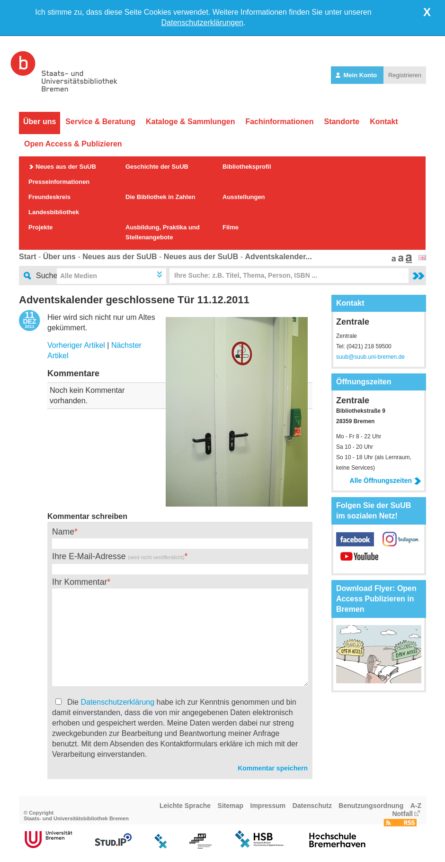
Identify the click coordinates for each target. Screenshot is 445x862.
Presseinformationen (58, 181)
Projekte (40, 227)
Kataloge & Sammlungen (190, 122)
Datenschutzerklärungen (202, 22)
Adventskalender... (278, 257)
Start (27, 257)
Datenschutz (312, 805)
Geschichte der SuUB (156, 166)
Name (63, 531)
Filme (230, 227)
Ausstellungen (243, 196)
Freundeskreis (49, 196)
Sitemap (230, 805)
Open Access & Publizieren (73, 144)
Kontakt (384, 122)
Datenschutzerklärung (117, 702)
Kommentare (73, 373)
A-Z (415, 805)
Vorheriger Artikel (76, 345)
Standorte (341, 122)
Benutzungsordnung (370, 805)
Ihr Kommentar (79, 582)
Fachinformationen (279, 122)
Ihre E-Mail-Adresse (118, 556)
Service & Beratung (100, 122)
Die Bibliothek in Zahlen (160, 196)
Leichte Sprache (185, 805)
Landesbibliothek (53, 212)
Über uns (39, 122)
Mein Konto (357, 75)
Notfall (402, 813)
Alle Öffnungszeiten (385, 480)
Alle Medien (78, 276)
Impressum (268, 805)
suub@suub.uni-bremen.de (370, 357)
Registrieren (404, 75)
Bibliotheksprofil (246, 166)
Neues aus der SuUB (66, 166)
